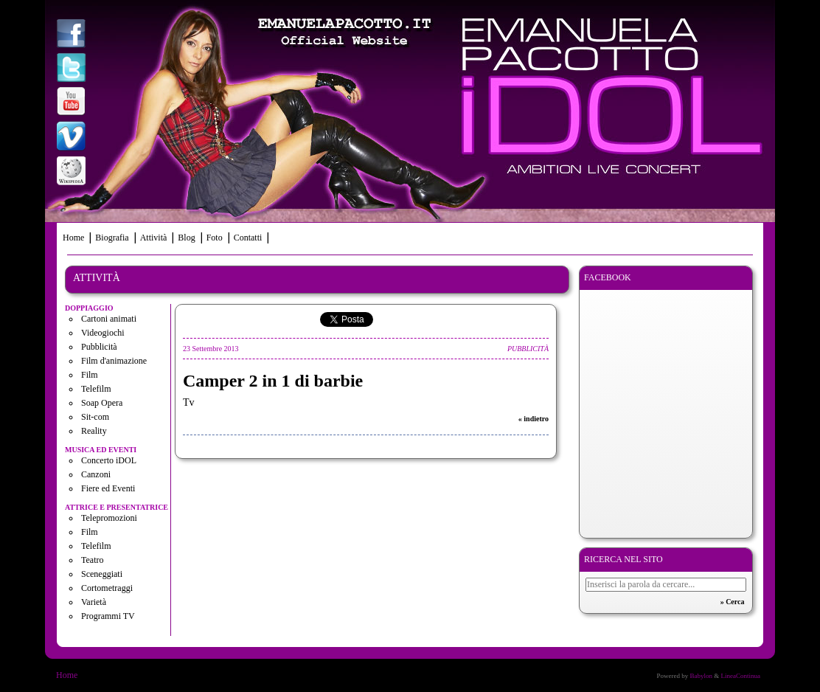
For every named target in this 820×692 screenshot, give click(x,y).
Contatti (248, 237)
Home (73, 237)
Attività (153, 237)
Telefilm (96, 389)
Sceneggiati (101, 574)
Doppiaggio (89, 308)
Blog (186, 237)
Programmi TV (108, 616)
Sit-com (95, 417)
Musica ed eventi (100, 450)
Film (89, 375)
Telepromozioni (109, 518)
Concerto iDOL (108, 460)
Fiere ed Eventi (108, 488)
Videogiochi (103, 333)
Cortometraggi (107, 588)
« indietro (533, 419)
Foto (214, 237)
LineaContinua (741, 675)
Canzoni (96, 474)
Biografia (111, 237)
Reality (94, 431)
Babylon (700, 675)
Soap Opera (101, 403)
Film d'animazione (114, 361)
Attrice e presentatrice (116, 507)
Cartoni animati (108, 319)
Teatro (92, 560)
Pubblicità (99, 347)
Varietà (93, 602)
